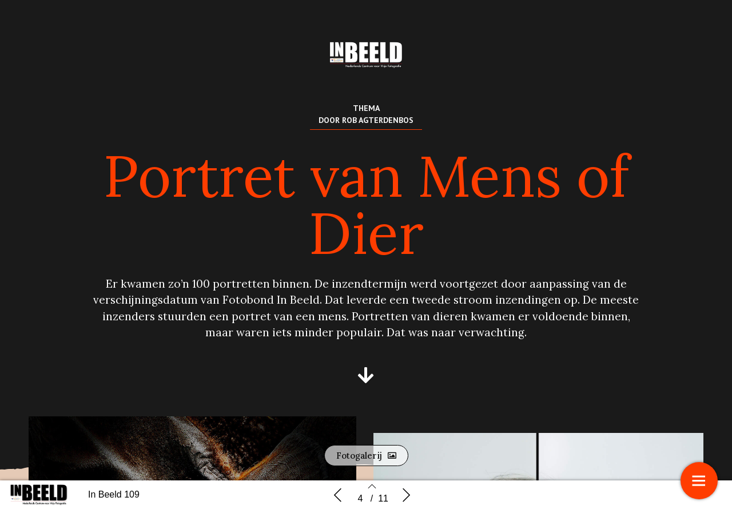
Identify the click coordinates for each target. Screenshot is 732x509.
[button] (366, 375)
